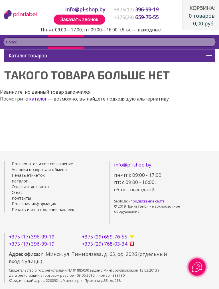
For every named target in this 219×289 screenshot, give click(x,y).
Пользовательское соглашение (42, 163)
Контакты (21, 198)
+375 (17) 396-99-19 (31, 236)
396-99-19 (136, 9)
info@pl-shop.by (85, 9)
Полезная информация (34, 203)
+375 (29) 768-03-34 (104, 243)
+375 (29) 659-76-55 (104, 236)
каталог (38, 99)
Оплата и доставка (30, 186)
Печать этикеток (28, 175)
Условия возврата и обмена (39, 169)
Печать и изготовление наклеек (43, 209)
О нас (17, 192)
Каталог (20, 181)
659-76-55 (136, 17)
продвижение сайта (148, 201)
